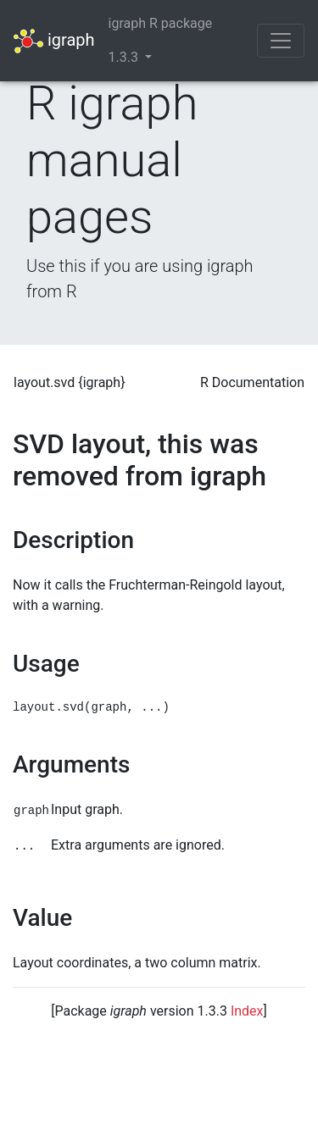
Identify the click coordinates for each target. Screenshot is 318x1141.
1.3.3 (125, 57)
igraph (54, 41)
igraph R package (161, 23)
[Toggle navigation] (280, 41)
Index (247, 1011)
